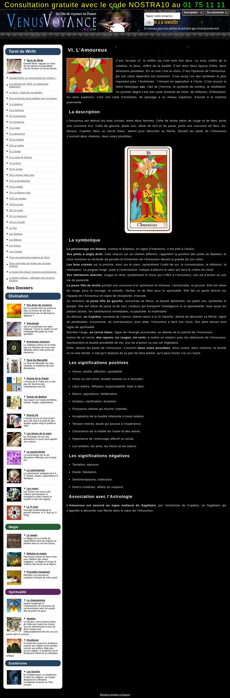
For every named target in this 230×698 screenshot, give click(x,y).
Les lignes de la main (39, 433)
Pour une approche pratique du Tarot (29, 257)
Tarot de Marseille (37, 360)
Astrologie (33, 323)
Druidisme (33, 640)
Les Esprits (33, 671)
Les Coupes (15, 251)
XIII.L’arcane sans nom (21, 175)
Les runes (32, 488)
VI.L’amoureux (17, 133)
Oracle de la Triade (38, 378)
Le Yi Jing (32, 506)
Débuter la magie (37, 553)
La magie (32, 535)
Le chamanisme (36, 600)
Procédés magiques (38, 571)
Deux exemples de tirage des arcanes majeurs (30, 264)
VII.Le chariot (16, 139)
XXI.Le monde (17, 222)
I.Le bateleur (16, 104)
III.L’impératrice (17, 116)
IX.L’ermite (15, 151)
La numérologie (36, 451)
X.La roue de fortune (20, 157)
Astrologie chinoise (38, 341)
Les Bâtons (15, 239)
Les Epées (15, 245)
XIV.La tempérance (19, 180)
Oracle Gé (32, 415)
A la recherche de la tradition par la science (33, 98)
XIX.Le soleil (16, 210)
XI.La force (15, 163)
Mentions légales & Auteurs (115, 694)
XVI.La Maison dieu (20, 192)
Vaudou (31, 618)
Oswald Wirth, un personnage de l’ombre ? (32, 78)
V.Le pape (14, 127)
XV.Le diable (16, 186)
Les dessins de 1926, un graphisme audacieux (28, 85)
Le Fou (13, 228)
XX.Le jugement (18, 216)
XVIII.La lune (16, 204)
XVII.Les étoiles (17, 198)
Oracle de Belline (37, 396)
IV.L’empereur (16, 122)
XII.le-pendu (15, 169)
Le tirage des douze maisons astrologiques (32, 272)
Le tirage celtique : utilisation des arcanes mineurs (32, 279)
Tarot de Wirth (35, 60)
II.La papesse (16, 110)
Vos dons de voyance (39, 305)
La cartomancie (36, 470)
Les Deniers (15, 233)
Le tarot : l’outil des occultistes (25, 92)
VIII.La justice (16, 145)
